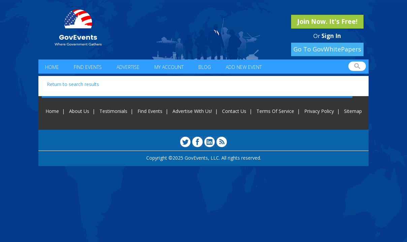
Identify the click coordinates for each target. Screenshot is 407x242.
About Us (79, 111)
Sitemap (353, 111)
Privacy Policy (319, 111)
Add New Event (244, 67)
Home (52, 67)
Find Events (88, 67)
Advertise (128, 67)
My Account (169, 67)
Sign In (331, 36)
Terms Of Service (275, 111)
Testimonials (113, 111)
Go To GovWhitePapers (327, 49)
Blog (204, 67)
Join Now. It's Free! (327, 21)
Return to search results (73, 84)
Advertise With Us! (192, 111)
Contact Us (234, 111)
